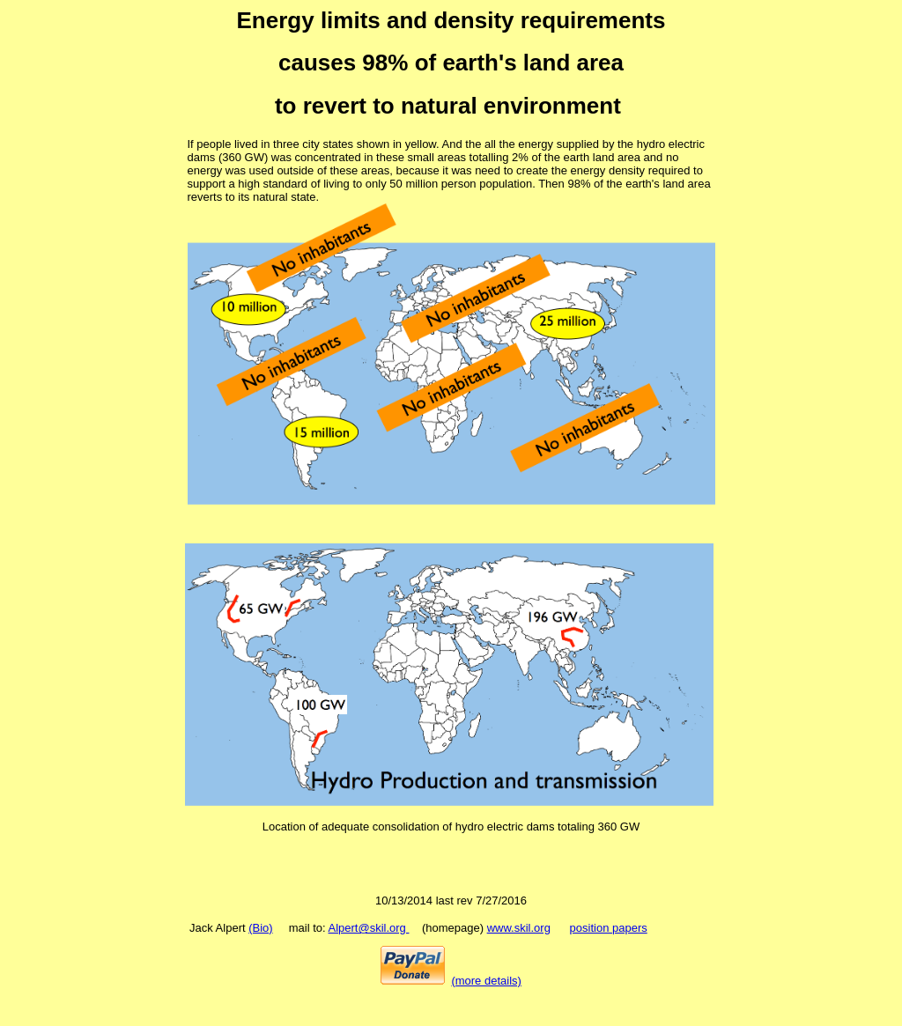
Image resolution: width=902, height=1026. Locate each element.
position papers (608, 927)
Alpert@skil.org (369, 927)
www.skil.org (519, 927)
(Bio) (260, 927)
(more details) (486, 980)
